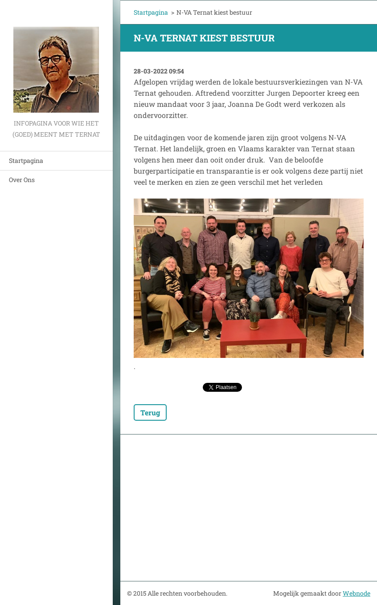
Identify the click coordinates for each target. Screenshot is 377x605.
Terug (150, 412)
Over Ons (22, 179)
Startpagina (26, 160)
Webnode (356, 593)
